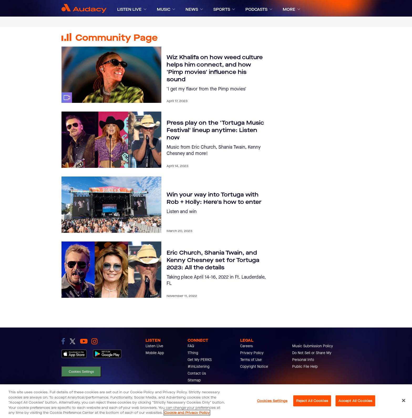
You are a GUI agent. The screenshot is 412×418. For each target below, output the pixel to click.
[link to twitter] (72, 341)
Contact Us (197, 373)
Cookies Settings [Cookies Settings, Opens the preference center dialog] (272, 401)
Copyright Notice (254, 366)
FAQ (191, 346)
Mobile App (155, 352)
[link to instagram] (94, 341)
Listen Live (154, 346)
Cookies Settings (81, 372)
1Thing (193, 352)
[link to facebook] (63, 341)
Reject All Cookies (312, 401)
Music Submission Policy (312, 346)
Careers (246, 346)
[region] (206, 401)
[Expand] (145, 9)
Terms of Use (251, 359)
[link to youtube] (83, 341)
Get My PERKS (200, 359)
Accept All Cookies (355, 401)
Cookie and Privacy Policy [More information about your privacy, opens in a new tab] (187, 412)
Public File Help (305, 366)
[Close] (403, 400)
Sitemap (194, 380)
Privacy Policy (252, 352)
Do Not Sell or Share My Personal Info (311, 356)
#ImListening (198, 366)
